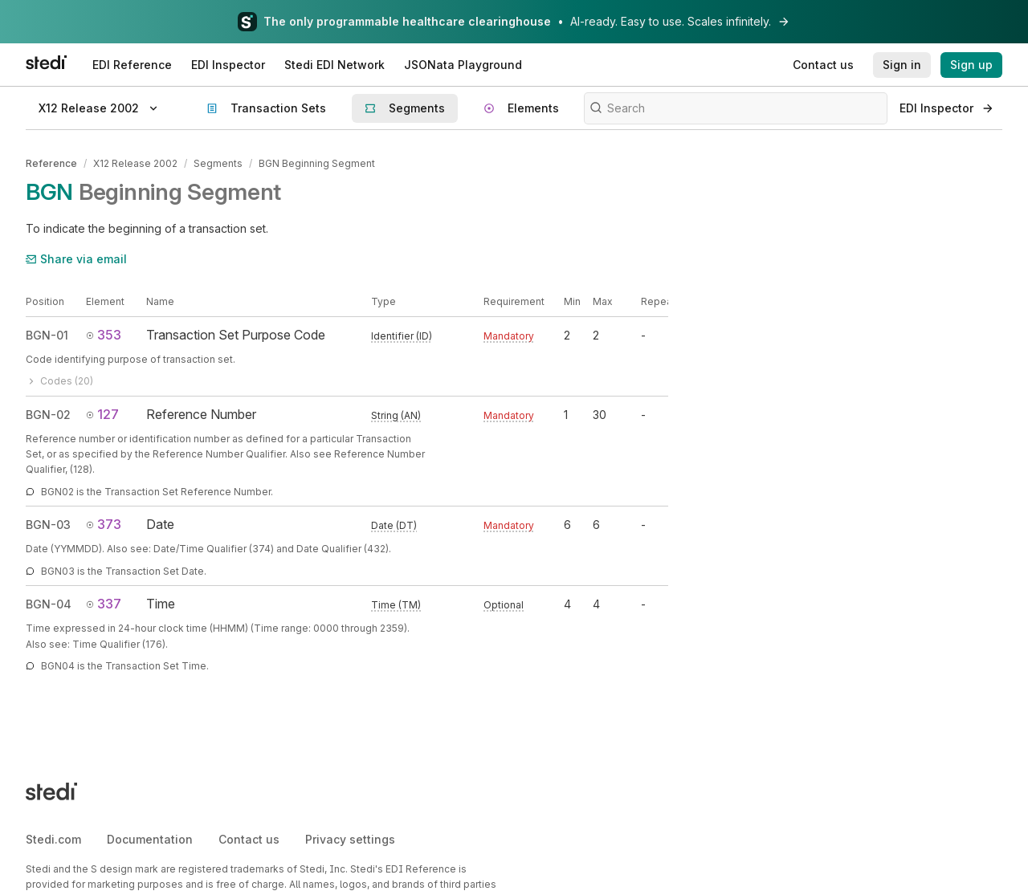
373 (103, 524)
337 (103, 604)
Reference (51, 163)
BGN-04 (48, 604)
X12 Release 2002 (135, 163)
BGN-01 (47, 335)
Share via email (76, 259)
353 (103, 335)
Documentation (150, 839)
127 (102, 414)
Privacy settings (350, 839)
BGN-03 (48, 524)
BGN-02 (48, 414)
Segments (218, 163)
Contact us (248, 839)
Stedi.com (53, 839)
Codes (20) (59, 381)
